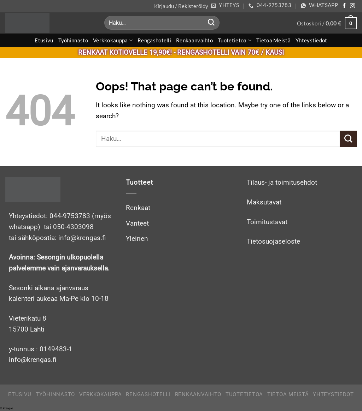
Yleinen (137, 238)
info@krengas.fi (33, 360)
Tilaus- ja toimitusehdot (282, 182)
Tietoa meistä (273, 40)
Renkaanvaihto (194, 40)
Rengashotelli (154, 40)
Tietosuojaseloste (273, 241)
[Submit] (211, 23)
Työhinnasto (73, 40)
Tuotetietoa (234, 40)
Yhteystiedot (311, 40)
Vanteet (137, 223)
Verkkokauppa (113, 40)
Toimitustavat (267, 222)
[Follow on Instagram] (352, 6)
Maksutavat (264, 202)
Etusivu (44, 40)
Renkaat (138, 208)
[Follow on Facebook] (344, 6)
